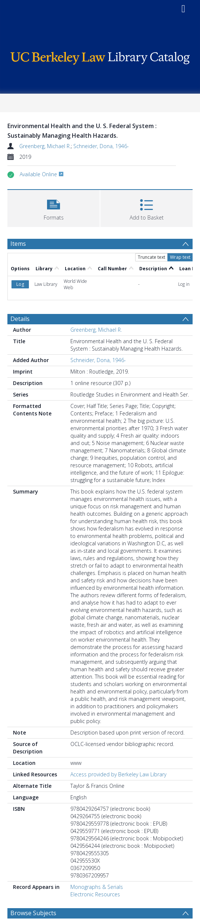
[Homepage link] (100, 56)
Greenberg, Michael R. (45, 146)
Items (18, 244)
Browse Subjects (33, 913)
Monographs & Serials (96, 886)
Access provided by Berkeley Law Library (118, 774)
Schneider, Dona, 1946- (101, 146)
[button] (53, 207)
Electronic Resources (95, 894)
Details (20, 319)
